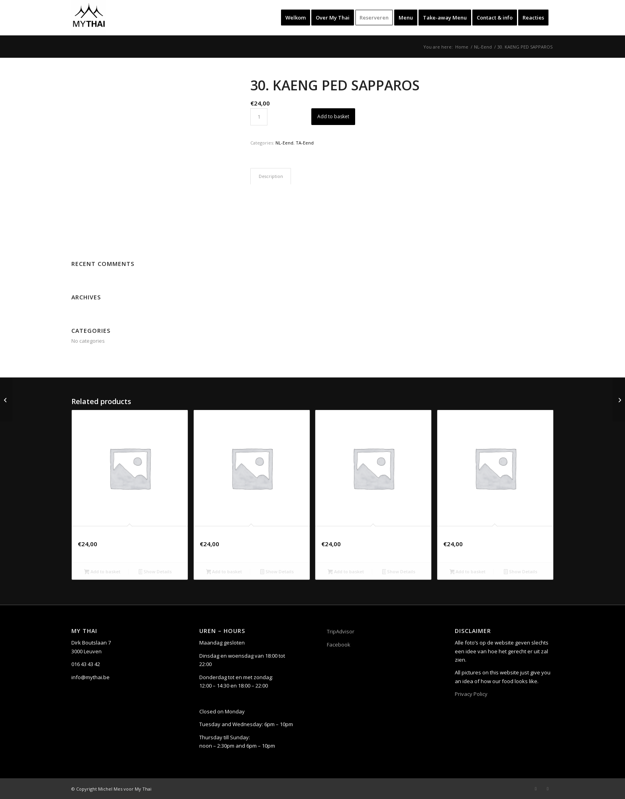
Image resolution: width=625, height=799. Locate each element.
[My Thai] (88, 17)
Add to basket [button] (102, 572)
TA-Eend (305, 143)
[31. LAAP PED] (619, 400)
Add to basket (333, 116)
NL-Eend (284, 143)
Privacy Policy (471, 693)
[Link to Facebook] (536, 789)
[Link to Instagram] (548, 789)
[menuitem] (295, 17)
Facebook (338, 644)
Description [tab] (271, 176)
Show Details (155, 572)
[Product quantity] (258, 116)
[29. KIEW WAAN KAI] (6, 400)
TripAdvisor (340, 631)
